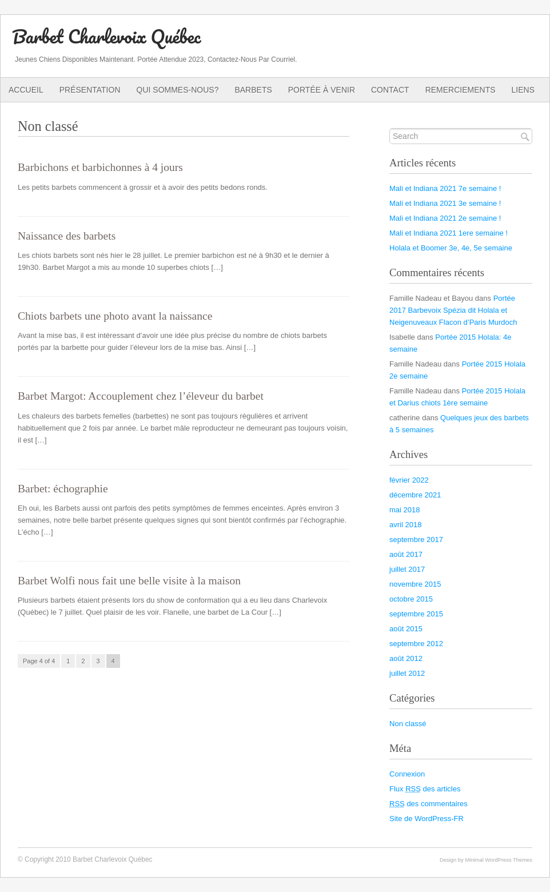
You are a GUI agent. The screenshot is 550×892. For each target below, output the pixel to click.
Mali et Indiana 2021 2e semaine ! (445, 218)
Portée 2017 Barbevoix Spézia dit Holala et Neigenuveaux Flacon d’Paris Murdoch (453, 310)
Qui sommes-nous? (178, 89)
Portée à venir (321, 89)
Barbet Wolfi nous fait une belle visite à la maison (129, 581)
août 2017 (406, 554)
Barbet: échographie (63, 489)
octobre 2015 (411, 599)
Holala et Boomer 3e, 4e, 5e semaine (450, 248)
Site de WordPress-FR (426, 818)
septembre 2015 (416, 614)
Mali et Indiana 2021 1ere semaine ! (448, 233)
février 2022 (409, 480)
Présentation (90, 89)
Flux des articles (424, 789)
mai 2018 (404, 509)
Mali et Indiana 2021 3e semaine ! (445, 203)
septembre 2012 (416, 643)
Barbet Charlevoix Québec (106, 36)
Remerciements (460, 89)
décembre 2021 (415, 495)
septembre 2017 (416, 539)
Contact (390, 89)
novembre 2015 (415, 584)
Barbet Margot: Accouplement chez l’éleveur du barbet (141, 396)
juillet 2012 (407, 673)
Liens (523, 89)
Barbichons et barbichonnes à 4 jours (100, 167)
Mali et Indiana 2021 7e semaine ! (445, 188)
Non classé (407, 723)
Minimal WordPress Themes (498, 860)
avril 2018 (405, 524)
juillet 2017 (407, 569)
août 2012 (406, 658)
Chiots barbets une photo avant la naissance (115, 316)
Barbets (253, 89)
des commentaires (428, 803)
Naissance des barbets (66, 236)
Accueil (26, 89)
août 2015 (406, 628)
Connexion (407, 774)
